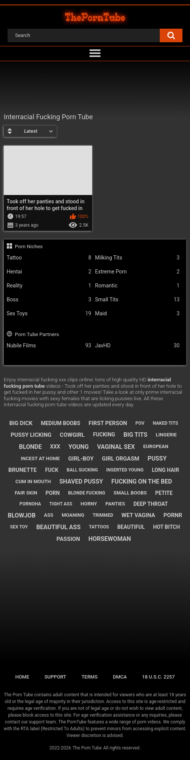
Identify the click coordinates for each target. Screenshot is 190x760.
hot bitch (166, 527)
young (78, 446)
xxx (55, 447)
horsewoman (109, 538)
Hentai (49, 272)
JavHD (137, 345)
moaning (73, 515)
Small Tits (137, 299)
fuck (51, 470)
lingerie (166, 435)
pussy (157, 458)
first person (107, 423)
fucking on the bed (141, 481)
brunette (22, 470)
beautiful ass (58, 527)
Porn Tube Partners (37, 334)
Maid (137, 313)
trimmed (103, 515)
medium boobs (60, 423)
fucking (104, 434)
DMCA (120, 677)
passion (68, 539)
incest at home (40, 458)
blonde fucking (86, 493)
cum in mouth (33, 481)
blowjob (22, 515)
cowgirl (72, 434)
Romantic (137, 286)
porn (53, 493)
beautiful (131, 527)
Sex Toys (49, 313)
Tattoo (49, 258)
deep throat (150, 504)
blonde (30, 446)
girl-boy (81, 458)
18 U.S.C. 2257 (158, 677)
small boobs (130, 493)
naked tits (165, 423)
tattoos (99, 527)
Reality (49, 286)
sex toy (19, 527)
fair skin (26, 493)
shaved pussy (81, 481)
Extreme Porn (137, 272)
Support (55, 677)
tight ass (60, 504)
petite (164, 493)
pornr (173, 515)
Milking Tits (137, 258)
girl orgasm (120, 458)
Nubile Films (49, 345)
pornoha (30, 504)
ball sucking (82, 470)
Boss (49, 299)
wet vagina (138, 515)
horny (88, 504)
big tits (135, 434)
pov (140, 423)
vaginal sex (116, 446)
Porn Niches (29, 246)
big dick (20, 423)
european (155, 446)
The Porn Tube (87, 748)
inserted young (125, 470)
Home (22, 677)
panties (115, 504)
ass (48, 515)
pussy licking (31, 434)
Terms (90, 677)
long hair (165, 470)
